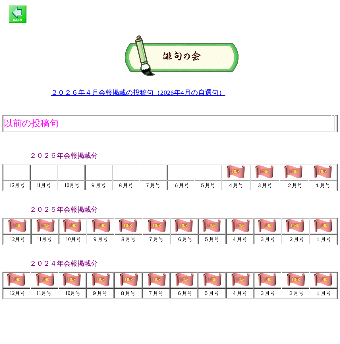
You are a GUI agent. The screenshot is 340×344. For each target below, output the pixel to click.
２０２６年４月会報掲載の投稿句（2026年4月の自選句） (138, 92)
